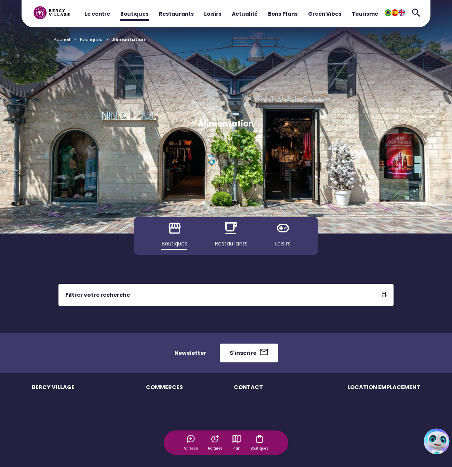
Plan (237, 442)
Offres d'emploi (163, 451)
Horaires (41, 415)
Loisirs (213, 13)
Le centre (97, 13)
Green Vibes (325, 13)
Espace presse (250, 427)
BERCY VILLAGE (53, 387)
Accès (39, 439)
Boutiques (134, 13)
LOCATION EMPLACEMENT (383, 387)
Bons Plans (283, 13)
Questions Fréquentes (258, 403)
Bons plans (158, 439)
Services (41, 427)
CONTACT (248, 387)
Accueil (62, 39)
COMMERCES (164, 387)
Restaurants (176, 13)
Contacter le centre (255, 415)
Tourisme (365, 13)
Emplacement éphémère (375, 403)
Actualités (43, 462)
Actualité (245, 13)
